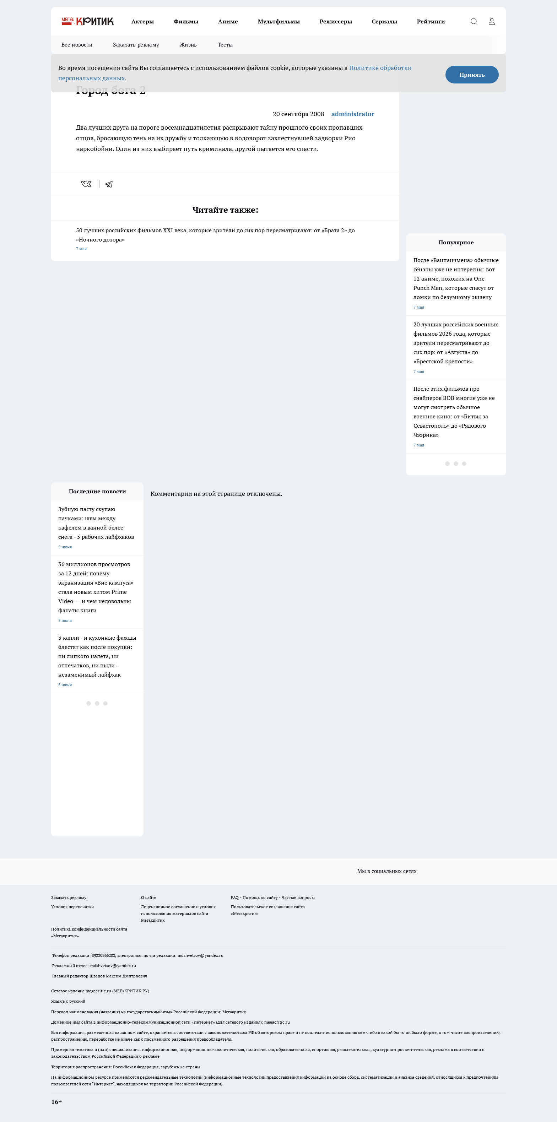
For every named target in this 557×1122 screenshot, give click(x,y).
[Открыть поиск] (474, 21)
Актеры (142, 21)
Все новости (76, 44)
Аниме (228, 21)
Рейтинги (431, 21)
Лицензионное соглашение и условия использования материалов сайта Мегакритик (178, 913)
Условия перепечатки (72, 906)
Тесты (225, 44)
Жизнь (188, 44)
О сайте (148, 897)
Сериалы (384, 21)
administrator (352, 114)
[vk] (87, 184)
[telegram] (111, 184)
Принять (472, 74)
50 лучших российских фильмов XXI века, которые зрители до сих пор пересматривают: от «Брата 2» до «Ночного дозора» (225, 240)
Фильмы (186, 21)
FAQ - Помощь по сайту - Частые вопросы (273, 897)
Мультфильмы (279, 21)
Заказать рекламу (136, 44)
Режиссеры (336, 21)
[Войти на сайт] (492, 21)
